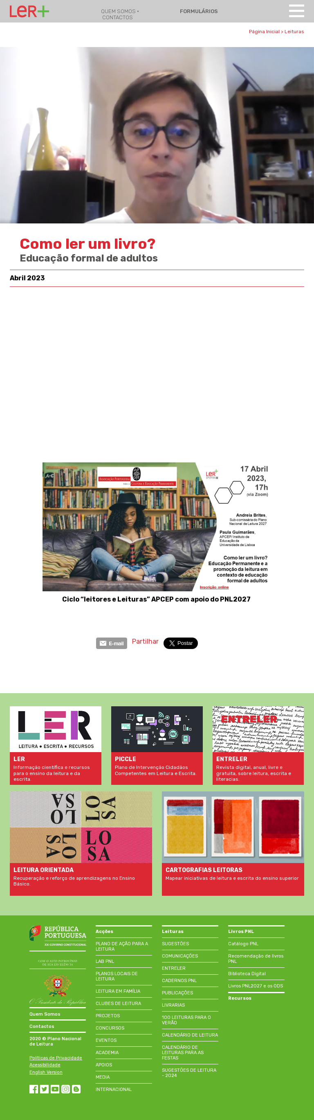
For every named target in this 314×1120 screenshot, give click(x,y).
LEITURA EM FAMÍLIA (118, 991)
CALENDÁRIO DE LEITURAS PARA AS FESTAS (183, 1053)
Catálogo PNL (243, 943)
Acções (104, 931)
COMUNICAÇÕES (180, 956)
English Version (46, 1072)
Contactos (41, 1026)
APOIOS (104, 1065)
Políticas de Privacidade (55, 1058)
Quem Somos (45, 1014)
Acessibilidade (45, 1065)
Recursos (239, 998)
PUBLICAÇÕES (177, 993)
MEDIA (103, 1077)
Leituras (294, 31)
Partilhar (145, 641)
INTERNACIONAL (114, 1089)
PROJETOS (108, 1016)
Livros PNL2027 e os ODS (255, 986)
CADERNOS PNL (179, 980)
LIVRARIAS (173, 1005)
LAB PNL (105, 961)
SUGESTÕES (175, 943)
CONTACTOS (117, 17)
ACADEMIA (107, 1052)
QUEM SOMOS (119, 11)
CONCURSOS (110, 1028)
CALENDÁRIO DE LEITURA (190, 1035)
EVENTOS (106, 1040)
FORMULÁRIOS (198, 11)
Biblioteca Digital (247, 973)
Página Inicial (264, 31)
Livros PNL (241, 931)
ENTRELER (174, 968)
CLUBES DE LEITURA (118, 1003)
